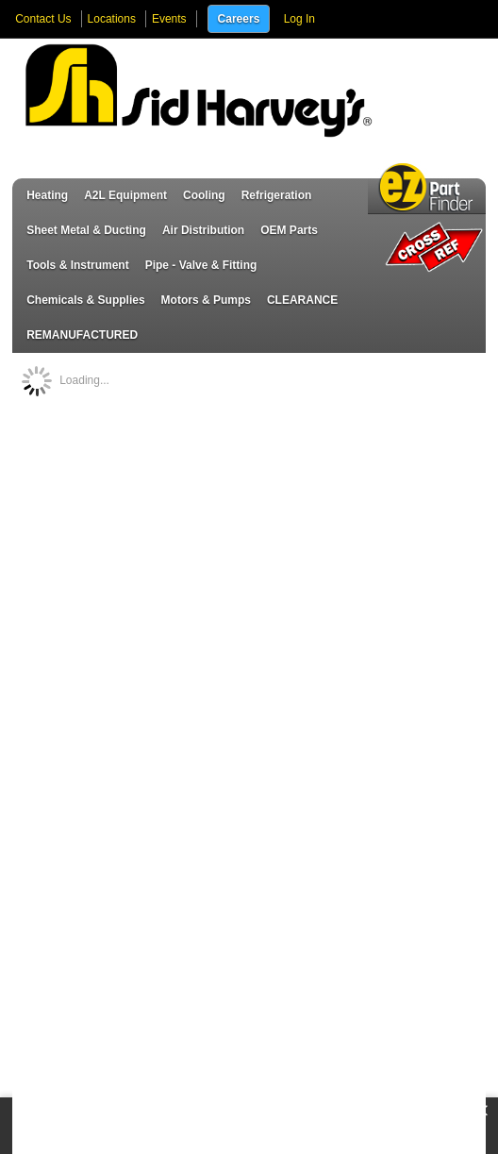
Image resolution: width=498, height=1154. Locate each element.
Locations (112, 18)
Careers (239, 18)
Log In (299, 18)
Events (169, 18)
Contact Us (43, 18)
